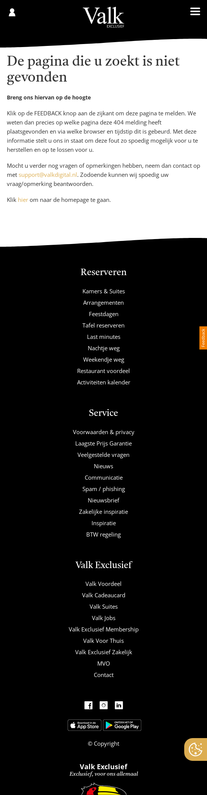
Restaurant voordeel (103, 371)
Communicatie (104, 477)
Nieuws (103, 466)
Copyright (105, 743)
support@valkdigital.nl (48, 174)
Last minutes (103, 336)
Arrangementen (103, 302)
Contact (104, 675)
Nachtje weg (104, 348)
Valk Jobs (103, 618)
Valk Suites (104, 606)
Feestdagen (104, 314)
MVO (103, 663)
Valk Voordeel (103, 583)
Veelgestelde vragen (103, 454)
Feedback (203, 338)
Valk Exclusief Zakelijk (103, 652)
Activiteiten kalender (103, 382)
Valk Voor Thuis (103, 640)
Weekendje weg (103, 359)
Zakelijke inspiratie (103, 511)
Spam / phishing (103, 489)
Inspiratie (104, 523)
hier (23, 199)
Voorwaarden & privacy (103, 432)
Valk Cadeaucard (103, 595)
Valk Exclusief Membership (104, 629)
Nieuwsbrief (103, 500)
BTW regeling (103, 534)
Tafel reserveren (103, 325)
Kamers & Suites (103, 291)
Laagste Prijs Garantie (103, 443)
